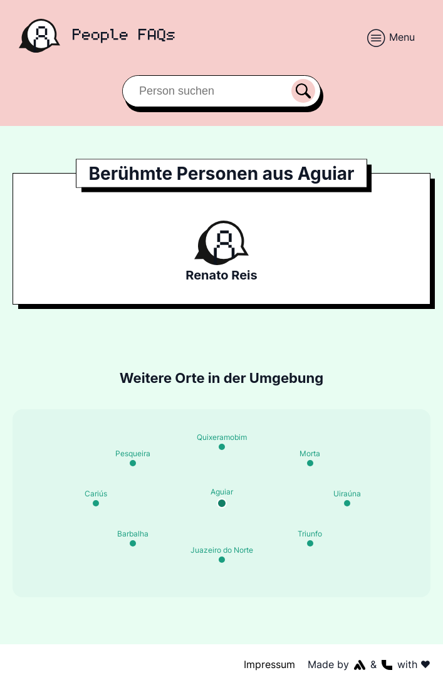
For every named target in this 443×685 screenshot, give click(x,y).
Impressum (270, 664)
